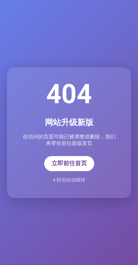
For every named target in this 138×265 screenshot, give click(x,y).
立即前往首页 (69, 163)
